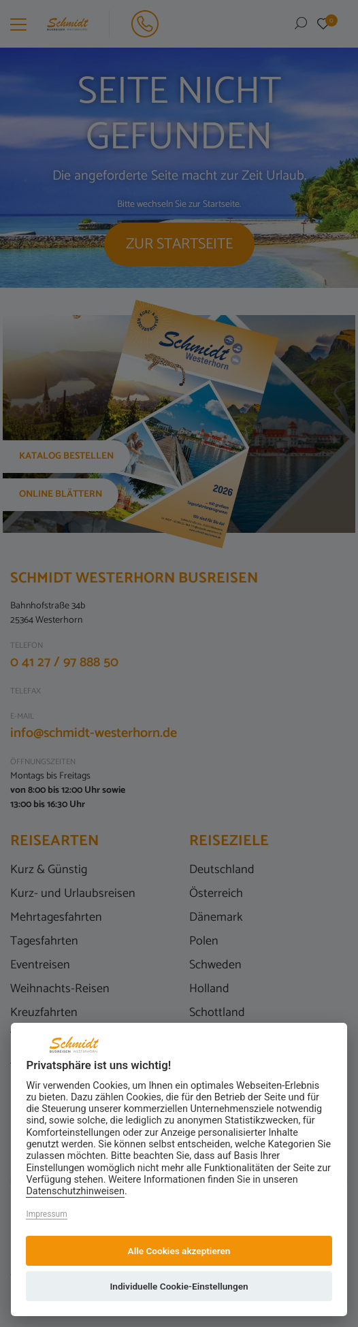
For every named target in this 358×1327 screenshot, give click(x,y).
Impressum (46, 1214)
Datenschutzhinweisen (75, 1191)
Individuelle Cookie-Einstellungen (179, 1286)
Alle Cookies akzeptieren (179, 1250)
